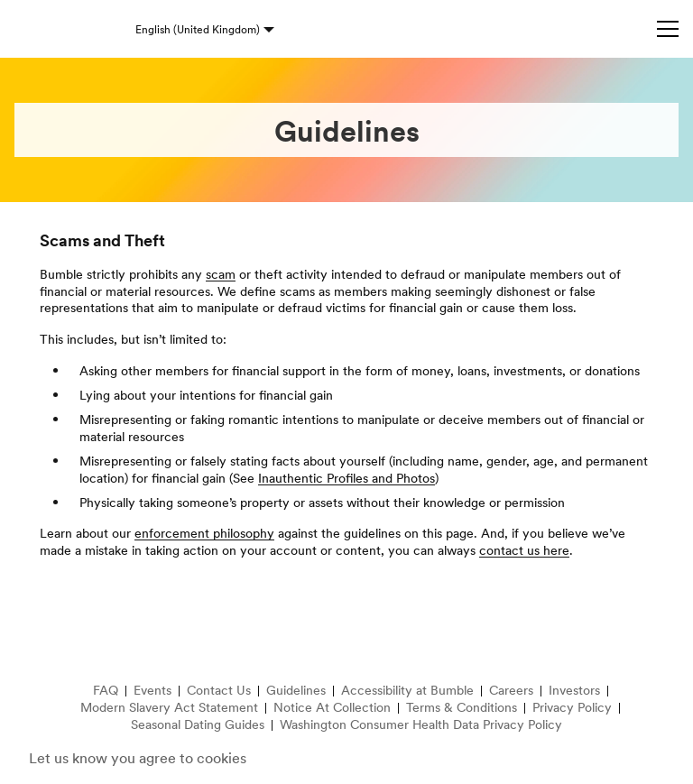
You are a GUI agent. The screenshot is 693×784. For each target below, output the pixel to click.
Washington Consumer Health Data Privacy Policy (421, 724)
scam (221, 274)
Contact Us (219, 690)
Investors (574, 690)
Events (152, 690)
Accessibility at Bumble (407, 690)
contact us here (524, 550)
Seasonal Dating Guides (197, 724)
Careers (511, 690)
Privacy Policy (572, 707)
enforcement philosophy (204, 533)
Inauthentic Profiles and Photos (346, 478)
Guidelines (296, 690)
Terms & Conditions (461, 707)
